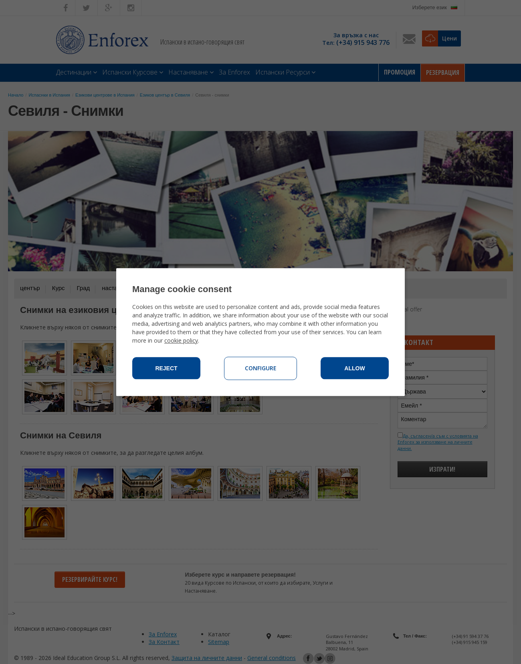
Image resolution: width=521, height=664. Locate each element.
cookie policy (181, 340)
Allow (354, 368)
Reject (166, 368)
